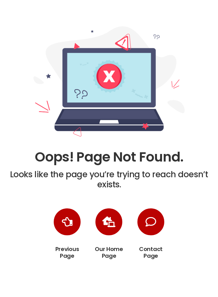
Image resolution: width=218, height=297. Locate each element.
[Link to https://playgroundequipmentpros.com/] (109, 222)
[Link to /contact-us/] (151, 222)
